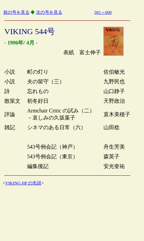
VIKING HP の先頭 (23, 182)
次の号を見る (49, 12)
